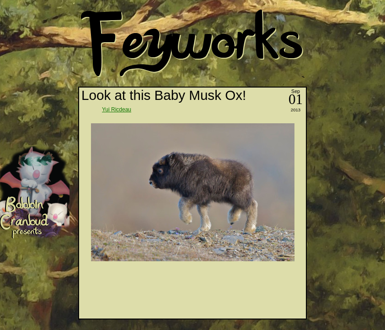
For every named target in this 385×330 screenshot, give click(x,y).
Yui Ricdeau (116, 109)
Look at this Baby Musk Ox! (163, 95)
